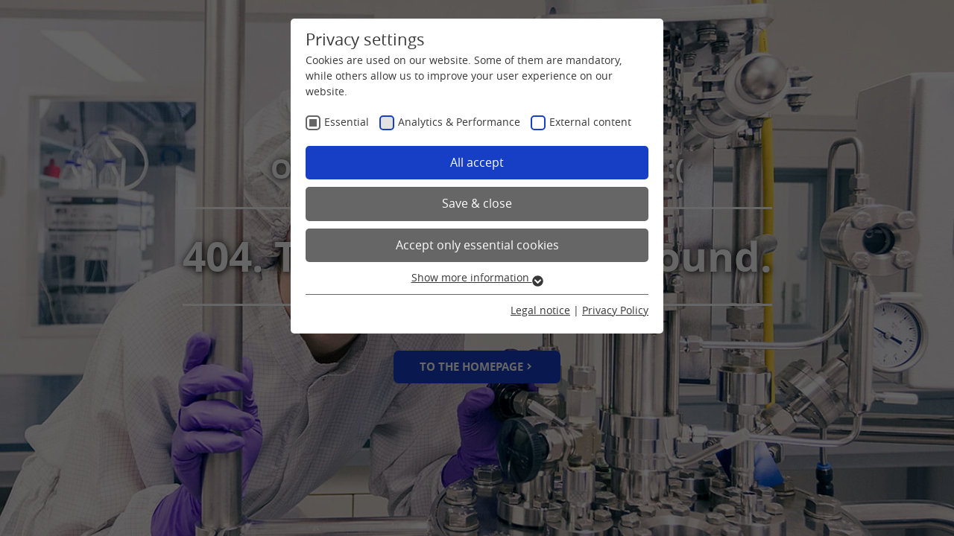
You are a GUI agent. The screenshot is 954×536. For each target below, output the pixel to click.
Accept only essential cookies (477, 245)
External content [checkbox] (590, 122)
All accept (477, 162)
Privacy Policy (615, 310)
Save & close (477, 203)
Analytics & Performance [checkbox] (459, 122)
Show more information (477, 277)
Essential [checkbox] (346, 122)
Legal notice (540, 310)
